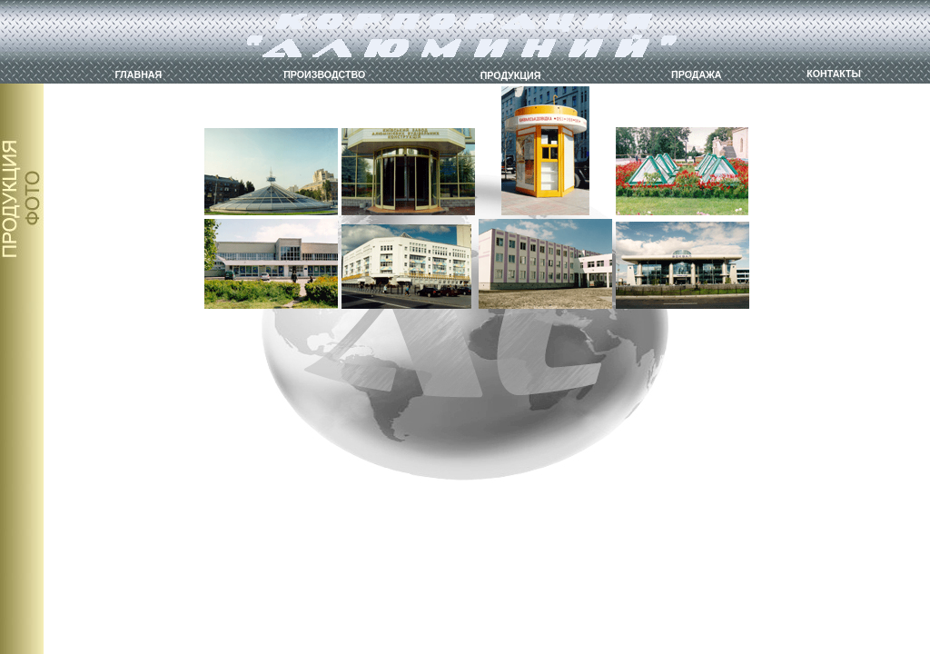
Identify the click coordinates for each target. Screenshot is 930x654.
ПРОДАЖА (696, 74)
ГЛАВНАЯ (139, 74)
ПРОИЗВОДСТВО (324, 74)
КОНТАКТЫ (833, 73)
